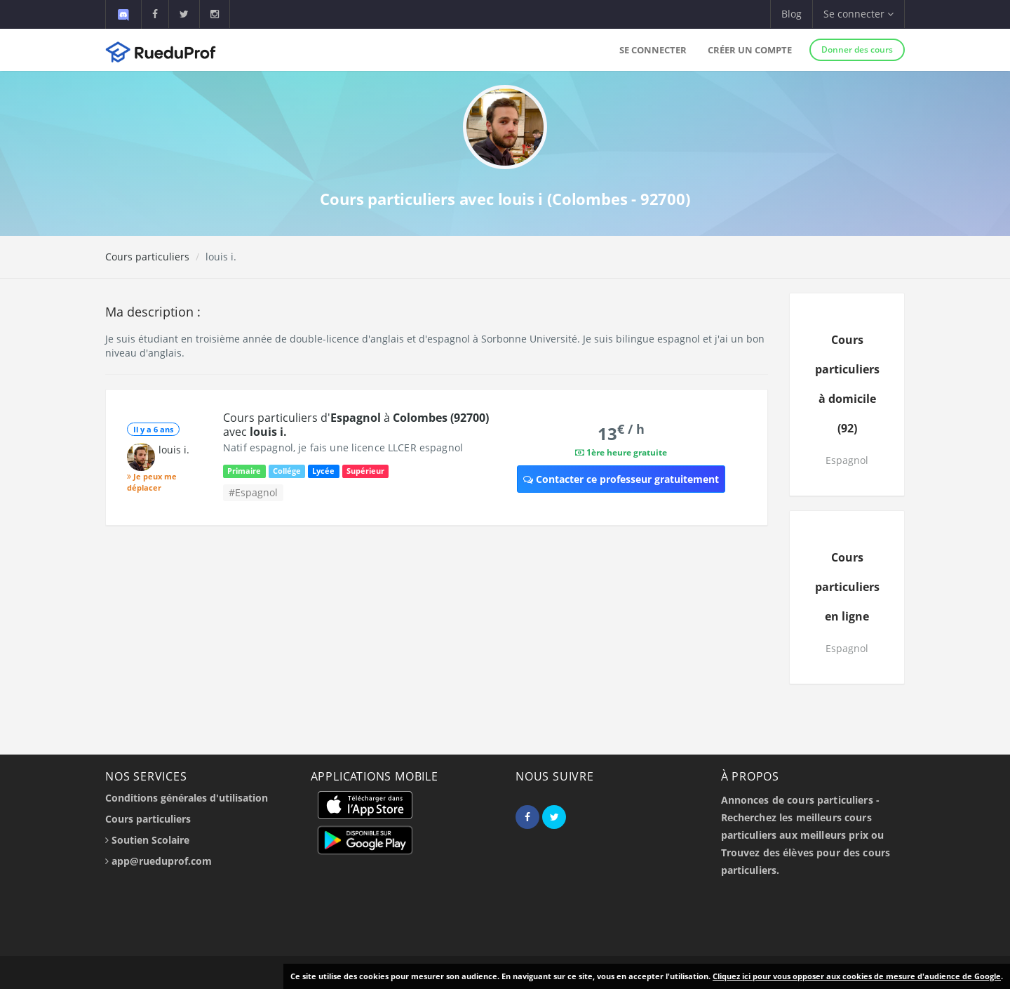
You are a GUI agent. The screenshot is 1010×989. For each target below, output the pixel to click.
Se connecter (653, 50)
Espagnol (847, 460)
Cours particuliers (147, 256)
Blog (791, 13)
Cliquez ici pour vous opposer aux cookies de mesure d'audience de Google (857, 976)
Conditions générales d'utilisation (186, 797)
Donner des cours (857, 49)
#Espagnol (253, 492)
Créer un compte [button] (750, 50)
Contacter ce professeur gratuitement (621, 479)
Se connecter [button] (858, 13)
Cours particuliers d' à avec (356, 424)
